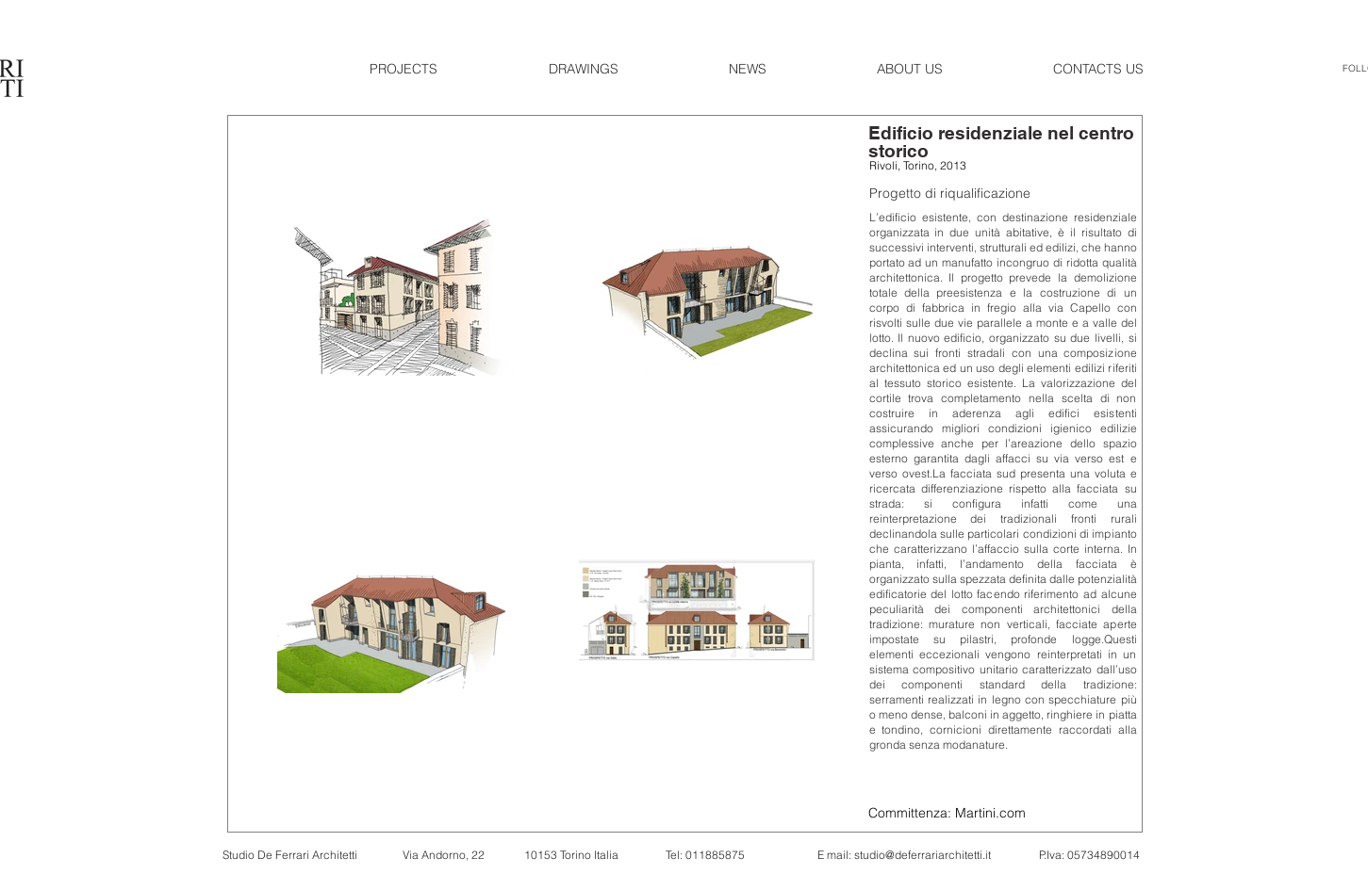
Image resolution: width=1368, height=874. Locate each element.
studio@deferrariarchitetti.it (922, 855)
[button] (445, 68)
